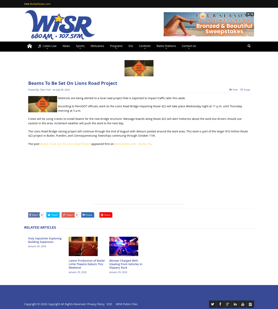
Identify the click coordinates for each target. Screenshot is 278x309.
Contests (145, 46)
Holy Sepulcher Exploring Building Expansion (45, 240)
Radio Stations (166, 46)
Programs (116, 46)
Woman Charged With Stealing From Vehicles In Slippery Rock (125, 264)
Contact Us (189, 46)
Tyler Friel (45, 89)
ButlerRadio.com (40, 3)
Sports (80, 46)
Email (245, 89)
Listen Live (47, 46)
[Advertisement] (139, 177)
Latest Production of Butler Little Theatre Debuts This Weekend (87, 264)
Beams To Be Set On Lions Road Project (65, 144)
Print (233, 89)
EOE (108, 304)
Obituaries (97, 46)
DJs (131, 46)
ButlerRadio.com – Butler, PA (132, 144)
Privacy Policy (95, 304)
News (66, 46)
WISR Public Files (127, 304)
